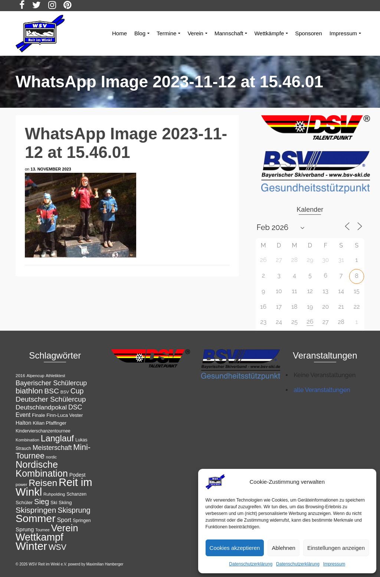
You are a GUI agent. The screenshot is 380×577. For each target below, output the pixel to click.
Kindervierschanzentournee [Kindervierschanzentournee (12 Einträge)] (43, 431)
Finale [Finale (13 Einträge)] (38, 415)
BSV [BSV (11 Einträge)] (64, 392)
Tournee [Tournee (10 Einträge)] (42, 530)
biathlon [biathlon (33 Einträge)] (29, 390)
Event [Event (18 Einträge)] (23, 415)
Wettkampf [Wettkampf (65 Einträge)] (39, 537)
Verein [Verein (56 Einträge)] (64, 528)
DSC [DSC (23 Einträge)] (75, 407)
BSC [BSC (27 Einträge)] (51, 391)
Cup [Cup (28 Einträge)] (77, 391)
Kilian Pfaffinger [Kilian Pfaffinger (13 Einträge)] (49, 423)
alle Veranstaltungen (322, 389)
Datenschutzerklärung (250, 564)
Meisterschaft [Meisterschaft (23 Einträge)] (52, 447)
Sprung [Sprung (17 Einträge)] (25, 529)
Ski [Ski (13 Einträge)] (53, 502)
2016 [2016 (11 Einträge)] (20, 375)
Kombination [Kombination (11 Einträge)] (27, 440)
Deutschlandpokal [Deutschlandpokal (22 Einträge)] (41, 407)
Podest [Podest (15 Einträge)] (77, 475)
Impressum (334, 564)
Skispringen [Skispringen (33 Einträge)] (36, 510)
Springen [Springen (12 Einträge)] (82, 520)
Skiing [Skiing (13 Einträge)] (65, 502)
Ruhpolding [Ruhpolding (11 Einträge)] (54, 494)
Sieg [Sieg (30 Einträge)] (41, 501)
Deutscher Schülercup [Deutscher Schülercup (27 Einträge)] (51, 399)
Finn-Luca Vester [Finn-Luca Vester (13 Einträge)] (64, 415)
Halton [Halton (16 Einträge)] (23, 423)
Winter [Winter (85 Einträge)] (31, 546)
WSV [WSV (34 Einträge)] (57, 547)
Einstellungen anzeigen (336, 548)
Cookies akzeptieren (235, 548)
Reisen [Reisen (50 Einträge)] (43, 483)
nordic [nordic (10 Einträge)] (51, 457)
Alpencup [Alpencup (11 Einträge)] (35, 375)
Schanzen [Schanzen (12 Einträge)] (76, 494)
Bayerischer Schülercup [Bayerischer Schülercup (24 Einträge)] (51, 383)
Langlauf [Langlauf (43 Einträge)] (57, 438)
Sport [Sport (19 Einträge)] (64, 519)
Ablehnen (283, 548)
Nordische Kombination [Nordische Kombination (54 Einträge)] (42, 469)
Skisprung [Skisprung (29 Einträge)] (74, 510)
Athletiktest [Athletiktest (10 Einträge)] (55, 375)
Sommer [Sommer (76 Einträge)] (36, 518)
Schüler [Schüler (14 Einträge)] (24, 502)
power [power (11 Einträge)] (21, 484)
